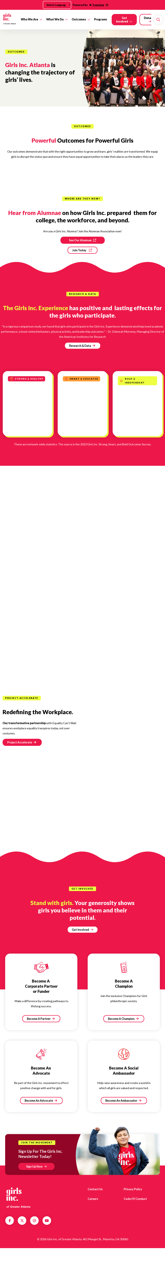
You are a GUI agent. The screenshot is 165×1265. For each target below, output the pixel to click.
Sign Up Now (34, 1166)
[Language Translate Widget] (57, 5)
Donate (149, 18)
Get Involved (122, 19)
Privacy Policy (133, 1189)
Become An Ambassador (123, 1100)
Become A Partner (41, 1018)
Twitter (22, 1220)
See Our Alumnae (80, 240)
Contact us (95, 1189)
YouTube (47, 1220)
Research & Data (82, 345)
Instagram (34, 1220)
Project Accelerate (21, 742)
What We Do (55, 19)
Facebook (10, 1220)
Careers (93, 1199)
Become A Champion (123, 1018)
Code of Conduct (135, 1199)
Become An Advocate (41, 1100)
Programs (100, 19)
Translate (98, 4)
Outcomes (79, 19)
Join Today (79, 250)
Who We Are (29, 19)
